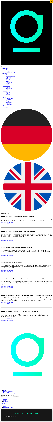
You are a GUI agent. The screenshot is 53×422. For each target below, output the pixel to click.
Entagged (5, 73)
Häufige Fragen (9, 98)
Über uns (5, 91)
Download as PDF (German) (7, 223)
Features (8, 69)
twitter (4, 400)
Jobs (7, 93)
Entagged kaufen (10, 84)
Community (6, 107)
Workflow (8, 78)
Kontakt (8, 94)
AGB (4, 406)
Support (5, 97)
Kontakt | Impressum (8, 391)
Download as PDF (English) (7, 222)
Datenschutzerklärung (8, 407)
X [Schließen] (51, 1)
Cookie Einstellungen (5, 403)
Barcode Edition (9, 103)
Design (7, 81)
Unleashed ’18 (6, 86)
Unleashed (5, 68)
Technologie (9, 79)
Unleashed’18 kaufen (10, 89)
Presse (7, 96)
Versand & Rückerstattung (9, 392)
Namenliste (8, 77)
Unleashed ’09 (9, 102)
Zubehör (8, 83)
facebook (5, 399)
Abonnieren (16, 396)
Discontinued (9, 104)
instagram (5, 401)
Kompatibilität (9, 71)
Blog (4, 105)
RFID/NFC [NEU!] (10, 76)
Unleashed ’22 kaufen (11, 72)
